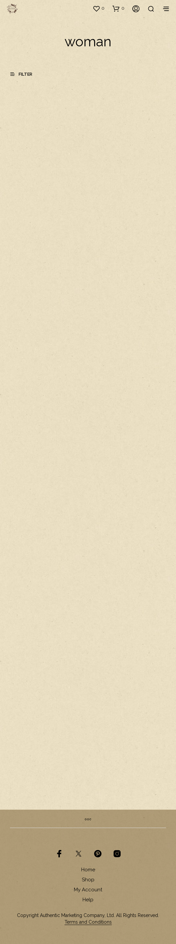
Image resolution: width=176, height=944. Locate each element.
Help (88, 900)
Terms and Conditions (88, 922)
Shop (88, 880)
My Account (88, 890)
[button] (98, 8)
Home (88, 870)
